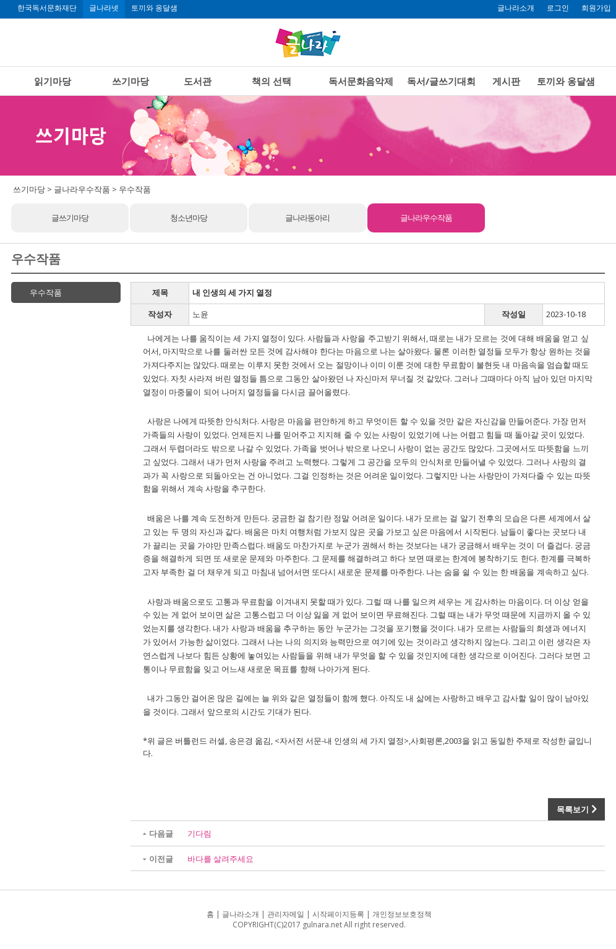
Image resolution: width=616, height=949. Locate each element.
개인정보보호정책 (402, 914)
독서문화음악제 (360, 81)
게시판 (506, 81)
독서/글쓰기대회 (441, 81)
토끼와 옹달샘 (154, 8)
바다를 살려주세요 (220, 858)
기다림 (199, 833)
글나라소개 (515, 8)
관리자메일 (285, 914)
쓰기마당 (130, 81)
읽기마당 (52, 81)
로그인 (558, 8)
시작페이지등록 (338, 914)
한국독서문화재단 (47, 8)
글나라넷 (104, 8)
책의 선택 (271, 81)
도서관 (198, 81)
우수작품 (46, 292)
